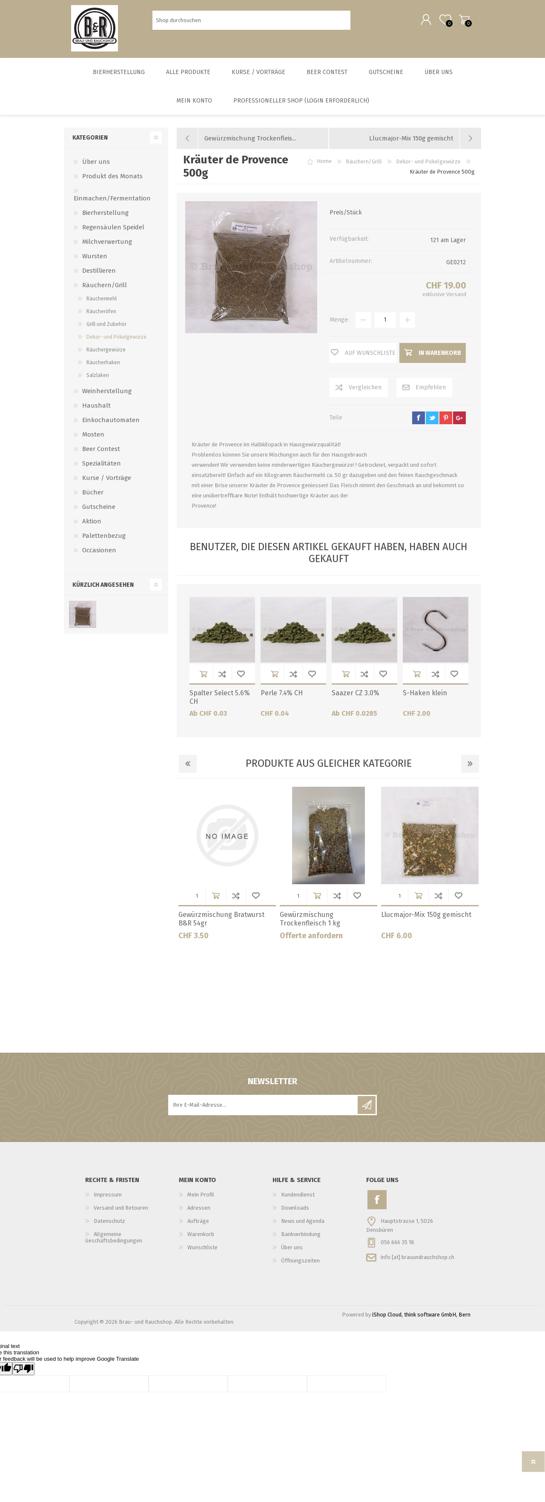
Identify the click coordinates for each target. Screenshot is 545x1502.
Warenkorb (460, 20)
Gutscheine (98, 509)
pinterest (445, 420)
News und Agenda (302, 1223)
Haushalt (96, 408)
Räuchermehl (101, 301)
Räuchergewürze (106, 352)
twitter (432, 420)
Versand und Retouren (121, 1210)
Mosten (93, 437)
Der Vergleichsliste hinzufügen (222, 676)
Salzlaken (97, 378)
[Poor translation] (23, 1371)
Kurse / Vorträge (106, 480)
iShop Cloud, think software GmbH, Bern (421, 1317)
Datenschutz (109, 1223)
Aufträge (198, 1223)
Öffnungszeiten (300, 1263)
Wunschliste (241, 676)
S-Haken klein (425, 695)
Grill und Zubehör (106, 327)
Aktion (91, 524)
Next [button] (470, 766)
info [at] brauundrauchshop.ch (417, 1259)
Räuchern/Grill (104, 287)
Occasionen (99, 553)
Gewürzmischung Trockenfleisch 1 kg (310, 921)
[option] (227, 869)
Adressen (198, 1210)
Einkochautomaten (111, 422)
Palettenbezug (104, 538)
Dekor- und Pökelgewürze (116, 340)
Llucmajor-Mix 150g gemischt (426, 917)
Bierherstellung (105, 215)
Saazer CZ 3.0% (355, 695)
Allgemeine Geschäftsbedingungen (113, 1240)
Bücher (92, 495)
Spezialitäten (101, 466)
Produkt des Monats (112, 179)
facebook (418, 420)
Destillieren (99, 273)
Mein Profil (200, 1197)
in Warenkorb (203, 676)
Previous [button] (188, 766)
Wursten (94, 259)
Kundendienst (298, 1197)
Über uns (96, 164)
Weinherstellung (107, 393)
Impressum (108, 1197)
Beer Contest (101, 451)
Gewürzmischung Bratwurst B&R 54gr (221, 921)
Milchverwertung (107, 244)
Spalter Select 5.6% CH (219, 699)
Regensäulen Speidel (113, 230)
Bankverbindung (301, 1237)
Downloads (295, 1210)
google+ (459, 420)
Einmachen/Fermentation (112, 201)
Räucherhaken (103, 365)
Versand (456, 297)
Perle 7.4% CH (282, 695)
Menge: (339, 322)
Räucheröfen (101, 314)
